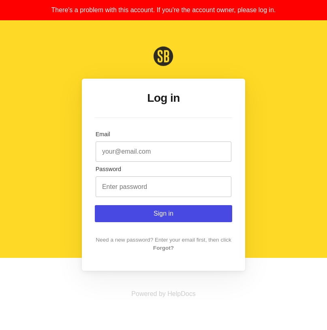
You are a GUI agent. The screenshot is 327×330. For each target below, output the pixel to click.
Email (103, 134)
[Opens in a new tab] (163, 293)
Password (108, 169)
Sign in (163, 213)
